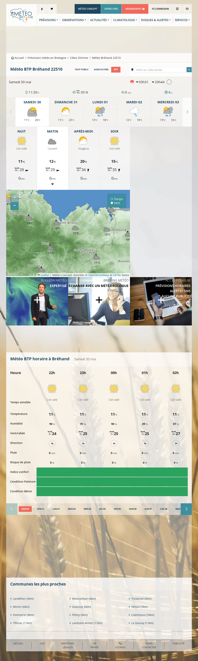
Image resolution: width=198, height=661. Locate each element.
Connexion (160, 8)
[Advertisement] (99, 39)
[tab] (25, 509)
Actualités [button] (98, 20)
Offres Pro (111, 8)
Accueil (17, 58)
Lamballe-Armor (85, 623)
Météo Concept (87, 8)
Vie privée (94, 645)
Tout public (82, 69)
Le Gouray (141, 623)
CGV (42, 643)
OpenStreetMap (98, 275)
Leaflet (43, 275)
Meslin (19, 607)
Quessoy (80, 607)
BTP (116, 69)
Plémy (78, 615)
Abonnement (135, 8)
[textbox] (163, 70)
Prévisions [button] (47, 20)
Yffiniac (21, 623)
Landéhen (22, 598)
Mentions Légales (67, 645)
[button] (42, 271)
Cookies (120, 645)
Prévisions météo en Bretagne (47, 58)
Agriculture (101, 69)
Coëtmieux (141, 615)
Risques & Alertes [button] (154, 20)
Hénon (138, 607)
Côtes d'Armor (79, 58)
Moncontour (82, 598)
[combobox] (163, 69)
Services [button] (181, 20)
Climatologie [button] (124, 20)
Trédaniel (140, 598)
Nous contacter (149, 645)
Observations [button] (73, 20)
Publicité (178, 643)
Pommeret (22, 615)
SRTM (116, 275)
